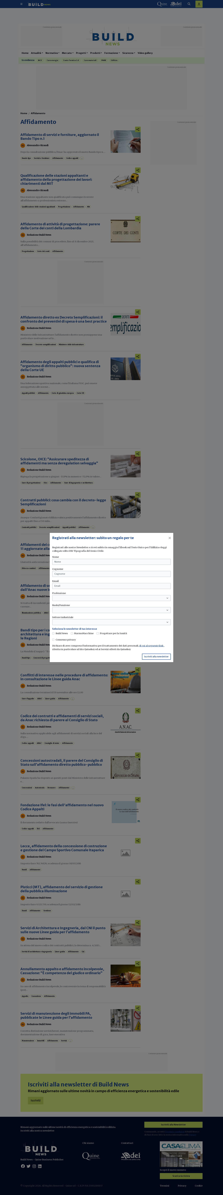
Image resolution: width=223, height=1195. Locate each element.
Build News (62, 633)
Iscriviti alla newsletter (156, 656)
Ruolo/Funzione (61, 605)
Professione (59, 593)
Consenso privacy (66, 639)
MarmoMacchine (84, 633)
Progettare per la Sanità (113, 633)
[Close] (169, 538)
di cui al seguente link (151, 645)
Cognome (57, 569)
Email (55, 581)
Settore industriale (62, 617)
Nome (55, 557)
